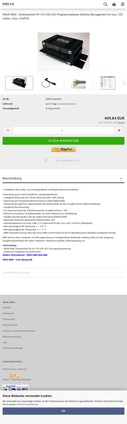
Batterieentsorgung (12, 336)
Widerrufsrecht (10, 325)
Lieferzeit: (8, 104)
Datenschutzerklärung (27, 404)
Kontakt (6, 307)
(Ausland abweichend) (66, 104)
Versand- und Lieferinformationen (19, 331)
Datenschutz (9, 319)
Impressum (8, 313)
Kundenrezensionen (16, 272)
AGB (5, 342)
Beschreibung (12, 178)
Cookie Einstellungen (13, 348)
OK (63, 411)
